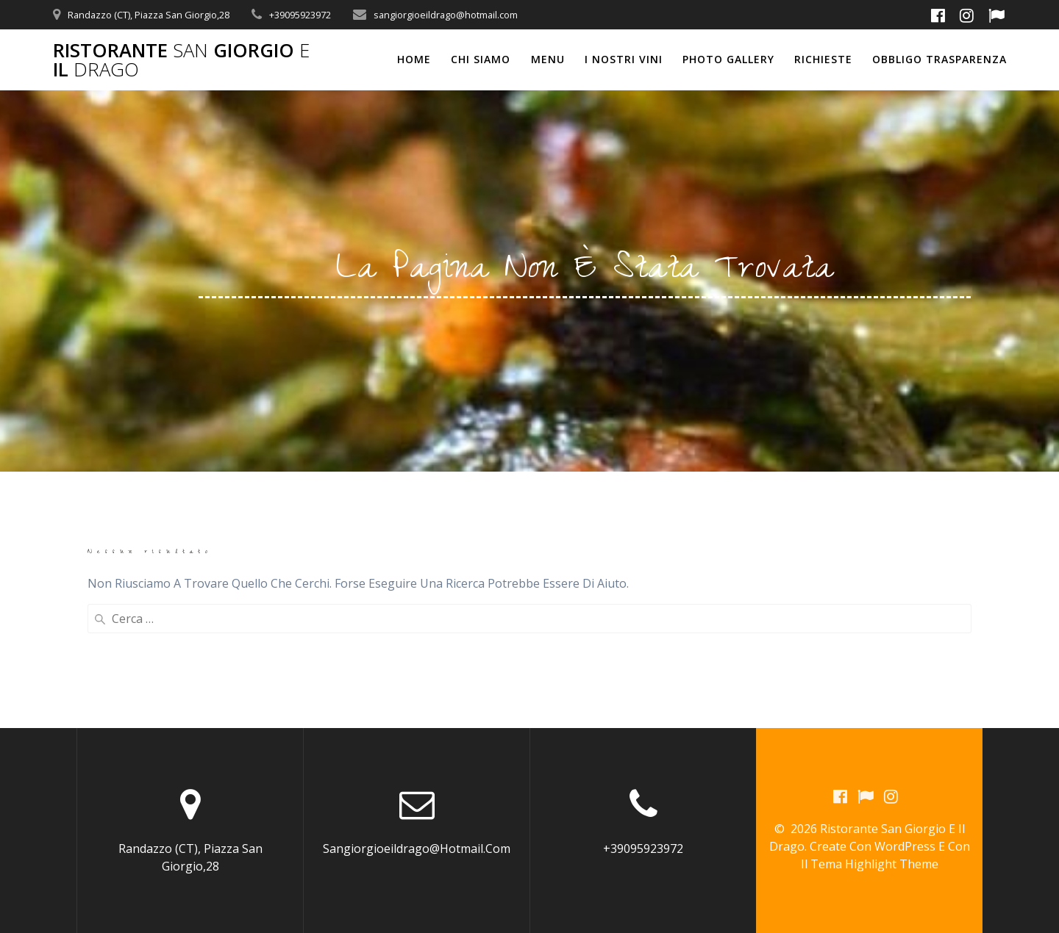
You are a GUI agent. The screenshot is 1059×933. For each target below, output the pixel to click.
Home (414, 59)
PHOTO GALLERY (728, 59)
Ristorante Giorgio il (181, 60)
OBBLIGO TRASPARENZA (939, 59)
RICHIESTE (823, 59)
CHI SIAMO (480, 59)
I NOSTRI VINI (624, 59)
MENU (548, 59)
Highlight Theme (891, 864)
